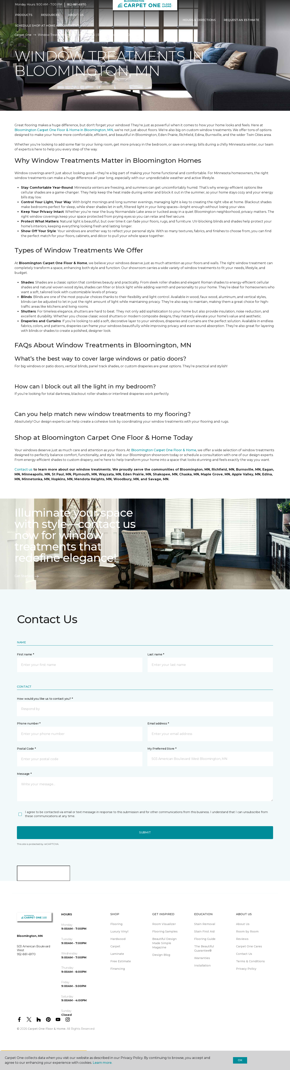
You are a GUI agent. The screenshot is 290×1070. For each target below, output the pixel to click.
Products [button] (23, 17)
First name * (25, 654)
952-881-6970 (76, 7)
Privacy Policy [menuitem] (246, 969)
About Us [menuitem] (243, 924)
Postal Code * (26, 748)
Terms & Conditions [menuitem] (250, 961)
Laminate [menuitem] (117, 954)
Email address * (158, 723)
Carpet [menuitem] (115, 946)
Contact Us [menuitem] (244, 954)
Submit (145, 832)
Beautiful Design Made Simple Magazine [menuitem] (164, 943)
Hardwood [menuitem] (117, 939)
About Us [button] (76, 17)
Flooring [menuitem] (116, 924)
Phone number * (28, 723)
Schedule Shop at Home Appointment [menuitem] (47, 28)
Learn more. (102, 1063)
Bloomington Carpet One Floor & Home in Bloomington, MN (63, 130)
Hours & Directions (199, 23)
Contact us (23, 469)
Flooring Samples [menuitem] (165, 931)
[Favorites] (271, 22)
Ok (240, 1060)
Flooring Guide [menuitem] (204, 939)
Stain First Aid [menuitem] (204, 931)
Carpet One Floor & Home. (47, 1029)
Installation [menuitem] (202, 965)
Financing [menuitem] (117, 969)
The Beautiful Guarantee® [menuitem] (204, 948)
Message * (24, 773)
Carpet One (22, 35)
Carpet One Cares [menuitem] (249, 946)
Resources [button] (50, 17)
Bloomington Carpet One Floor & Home (163, 450)
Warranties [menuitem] (202, 958)
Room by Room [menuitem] (247, 931)
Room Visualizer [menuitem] (164, 924)
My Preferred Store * (161, 748)
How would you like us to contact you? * (45, 698)
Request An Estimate (241, 23)
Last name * (155, 654)
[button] (266, 22)
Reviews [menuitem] (242, 939)
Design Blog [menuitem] (161, 955)
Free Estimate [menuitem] (120, 961)
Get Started (26, 576)
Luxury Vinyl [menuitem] (119, 931)
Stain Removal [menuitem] (204, 924)
